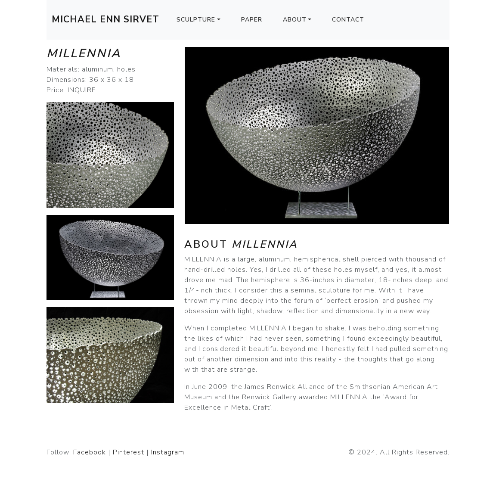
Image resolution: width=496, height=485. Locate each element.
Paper (251, 20)
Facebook (89, 452)
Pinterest (128, 452)
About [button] (295, 20)
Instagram (167, 452)
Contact (348, 20)
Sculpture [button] (196, 20)
